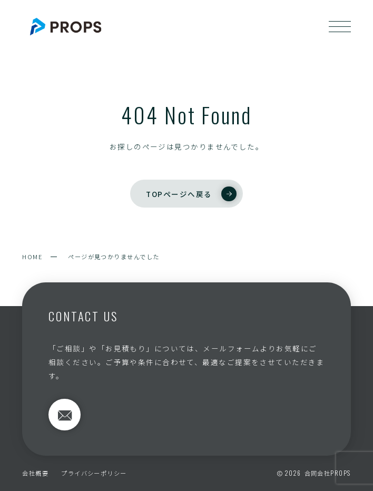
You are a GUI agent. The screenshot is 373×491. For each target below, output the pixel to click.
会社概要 (35, 473)
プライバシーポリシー (93, 473)
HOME (32, 256)
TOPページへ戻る (191, 193)
